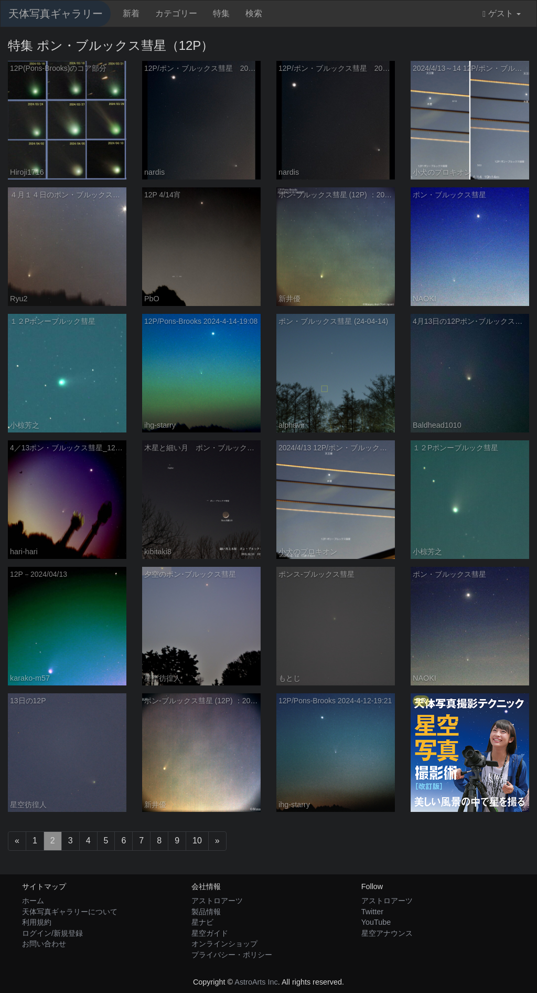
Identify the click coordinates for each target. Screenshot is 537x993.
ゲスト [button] (501, 13)
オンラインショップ (224, 943)
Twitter (372, 911)
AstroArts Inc (255, 982)
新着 (131, 13)
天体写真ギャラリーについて (69, 911)
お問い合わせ (44, 943)
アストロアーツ (217, 900)
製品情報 (206, 911)
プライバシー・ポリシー (231, 954)
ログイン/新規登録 (52, 933)
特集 (221, 13)
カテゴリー (176, 13)
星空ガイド (209, 933)
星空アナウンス (387, 933)
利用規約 (36, 922)
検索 (253, 13)
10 (197, 840)
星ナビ (202, 922)
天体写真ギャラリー (55, 13)
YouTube (376, 922)
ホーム (33, 900)
